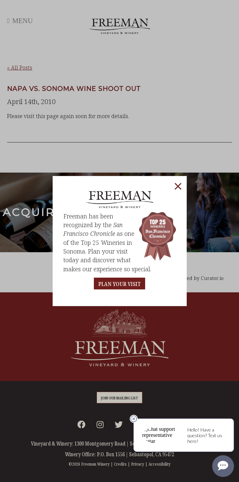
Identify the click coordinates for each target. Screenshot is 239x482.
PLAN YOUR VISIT (119, 284)
